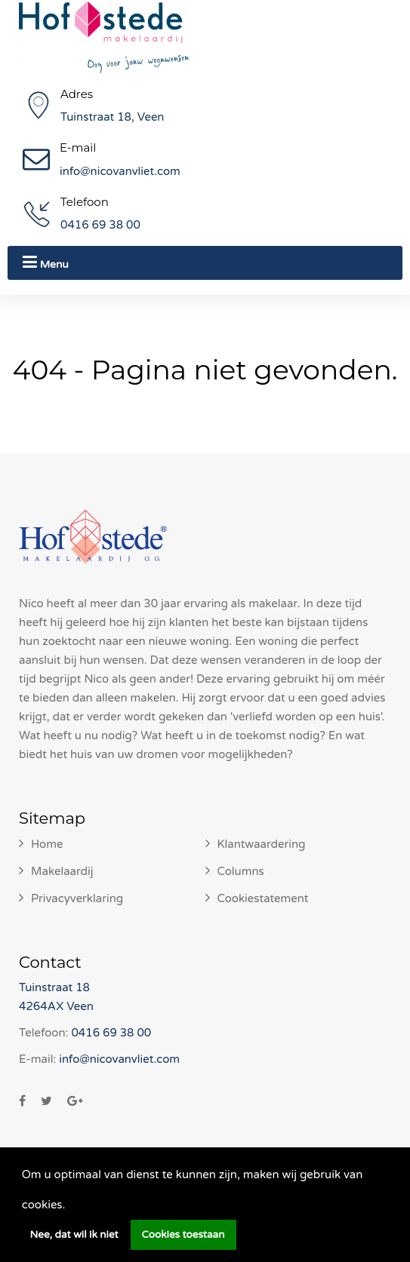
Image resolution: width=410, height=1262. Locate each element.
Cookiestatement (263, 898)
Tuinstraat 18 (54, 987)
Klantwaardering (261, 844)
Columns (240, 871)
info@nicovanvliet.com (120, 171)
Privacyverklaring (77, 898)
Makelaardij (62, 871)
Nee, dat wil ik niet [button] (74, 1235)
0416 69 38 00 (100, 225)
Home (47, 844)
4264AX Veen (56, 1006)
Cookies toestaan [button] (183, 1235)
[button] (70, 1206)
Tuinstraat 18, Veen (112, 117)
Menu (46, 262)
